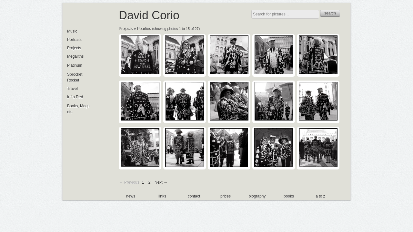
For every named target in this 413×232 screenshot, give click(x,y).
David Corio (149, 15)
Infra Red (75, 97)
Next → (161, 182)
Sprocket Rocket (74, 77)
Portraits (74, 39)
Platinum (74, 65)
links (162, 196)
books (289, 196)
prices (225, 196)
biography (257, 196)
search (330, 13)
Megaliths (75, 56)
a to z (320, 196)
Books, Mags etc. (78, 109)
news (130, 196)
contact (194, 196)
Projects (126, 28)
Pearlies (144, 28)
